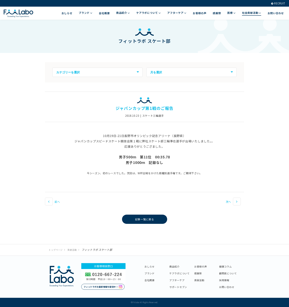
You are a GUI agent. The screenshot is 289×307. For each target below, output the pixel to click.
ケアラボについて (179, 273)
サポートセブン (178, 287)
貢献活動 (72, 249)
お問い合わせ (226, 287)
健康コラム (225, 266)
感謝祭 (198, 273)
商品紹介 (174, 266)
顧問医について (228, 273)
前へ (57, 202)
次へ (228, 202)
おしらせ (149, 266)
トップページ (56, 249)
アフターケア (176, 280)
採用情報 (224, 280)
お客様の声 (200, 266)
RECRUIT (277, 3)
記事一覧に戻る (144, 219)
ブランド (149, 273)
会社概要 (149, 280)
